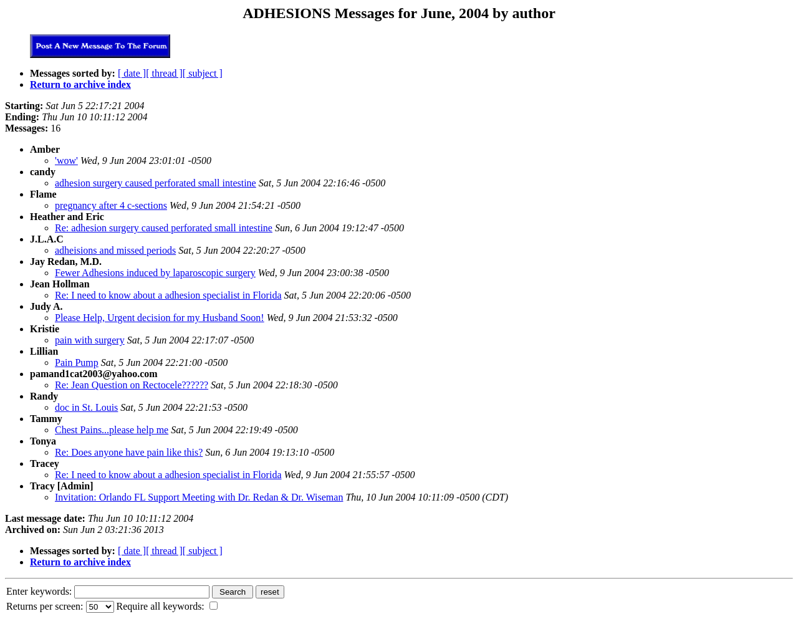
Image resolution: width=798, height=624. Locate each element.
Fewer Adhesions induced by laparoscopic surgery (155, 272)
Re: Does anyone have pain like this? (129, 452)
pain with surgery (90, 340)
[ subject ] (203, 73)
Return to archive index (80, 84)
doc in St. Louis (86, 407)
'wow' (66, 160)
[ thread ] (164, 73)
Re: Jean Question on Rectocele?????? (131, 385)
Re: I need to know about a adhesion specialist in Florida (168, 295)
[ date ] (132, 73)
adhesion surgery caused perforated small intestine (155, 183)
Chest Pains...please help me (111, 430)
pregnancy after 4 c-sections (111, 205)
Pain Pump (77, 362)
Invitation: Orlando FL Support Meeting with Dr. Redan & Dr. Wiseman (199, 497)
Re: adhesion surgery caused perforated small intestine (163, 228)
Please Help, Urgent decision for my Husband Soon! (159, 317)
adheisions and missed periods (115, 250)
